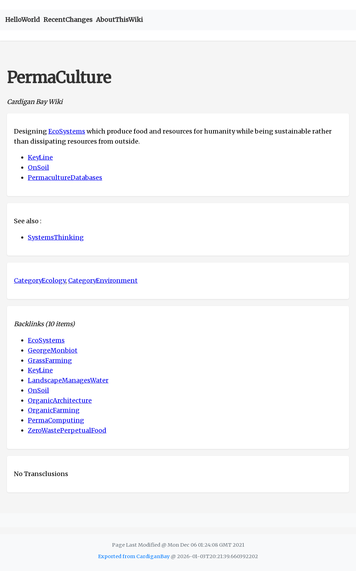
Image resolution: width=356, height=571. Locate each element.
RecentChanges (67, 20)
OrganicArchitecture (60, 400)
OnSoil (38, 167)
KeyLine (40, 157)
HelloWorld (22, 20)
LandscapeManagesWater (68, 380)
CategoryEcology (39, 280)
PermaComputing (56, 420)
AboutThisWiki (119, 20)
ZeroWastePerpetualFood (67, 430)
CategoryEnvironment (103, 280)
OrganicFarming (54, 410)
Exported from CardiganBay (134, 556)
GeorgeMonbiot (53, 350)
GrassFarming (50, 360)
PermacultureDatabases (65, 178)
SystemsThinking (56, 237)
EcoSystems (66, 131)
